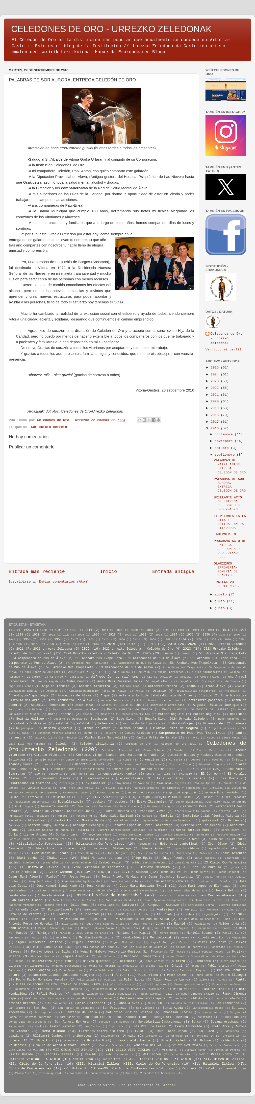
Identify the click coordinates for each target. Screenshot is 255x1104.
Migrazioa (239, 937)
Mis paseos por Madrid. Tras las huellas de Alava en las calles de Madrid (142, 947)
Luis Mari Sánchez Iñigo (105, 923)
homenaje (144, 843)
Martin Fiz (39, 937)
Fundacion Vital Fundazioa (29, 815)
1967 (136, 639)
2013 (66, 644)
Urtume (205, 1040)
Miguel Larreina (86, 942)
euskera (121, 802)
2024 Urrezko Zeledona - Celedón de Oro (98, 653)
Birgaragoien (25, 728)
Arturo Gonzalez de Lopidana (158, 700)
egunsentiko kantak (119, 774)
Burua (88, 733)
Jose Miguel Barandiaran (139, 890)
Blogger (169, 1085)
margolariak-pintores (215, 928)
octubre (223, 448)
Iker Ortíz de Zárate (50, 853)
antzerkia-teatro (162, 686)
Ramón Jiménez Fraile (197, 993)
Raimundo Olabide (85, 993)
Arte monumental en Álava (70, 700)
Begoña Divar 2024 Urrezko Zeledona (176, 719)
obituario (128, 961)
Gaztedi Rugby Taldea (46, 825)
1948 (12, 639)
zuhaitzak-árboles (104, 1073)
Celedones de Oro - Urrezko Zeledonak (226, 338)
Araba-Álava (215, 686)
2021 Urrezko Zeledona (52, 649)
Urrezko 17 (18, 1040)
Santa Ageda (173, 1008)
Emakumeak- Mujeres (171, 783)
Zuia (129, 1073)
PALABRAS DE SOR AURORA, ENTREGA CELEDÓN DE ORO (230, 485)
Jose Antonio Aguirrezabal (81, 881)
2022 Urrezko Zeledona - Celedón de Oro (137, 649)
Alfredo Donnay (105, 677)
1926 (95, 635)
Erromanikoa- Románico (222, 792)
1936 (206, 635)
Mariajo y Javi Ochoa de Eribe (83, 933)
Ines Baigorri (88, 853)
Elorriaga (66, 783)
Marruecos (16, 937)
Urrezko (129, 1036)
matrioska (63, 937)
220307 (186, 653)
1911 (196, 630)
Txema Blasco (52, 1031)
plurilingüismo (154, 984)
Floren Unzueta (116, 811)
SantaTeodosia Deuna (208, 1007)
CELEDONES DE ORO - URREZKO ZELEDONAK (111, 29)
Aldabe (235, 672)
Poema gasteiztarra (189, 984)
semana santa (212, 1012)
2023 (216, 381)
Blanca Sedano (132, 728)
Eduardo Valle (198, 769)
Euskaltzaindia (70, 802)
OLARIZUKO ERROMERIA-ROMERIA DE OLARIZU (226, 570)
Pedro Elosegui (233, 975)
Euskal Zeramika (234, 797)
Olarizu (178, 961)
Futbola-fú (84, 815)
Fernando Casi (194, 806)
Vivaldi (90, 1054)
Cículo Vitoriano (210, 750)
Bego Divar (126, 719)
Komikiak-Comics (135, 909)
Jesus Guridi (200, 872)
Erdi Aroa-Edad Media (77, 787)
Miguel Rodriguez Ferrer (170, 942)
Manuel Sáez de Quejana (140, 928)
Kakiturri (130, 905)
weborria (126, 1054)
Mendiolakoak (161, 937)
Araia (139, 690)
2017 (216, 422)
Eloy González (94, 783)
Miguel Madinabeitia (126, 942)
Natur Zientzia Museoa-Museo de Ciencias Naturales (206, 956)
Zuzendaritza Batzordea (158, 1073)
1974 (182, 639)
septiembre (226, 455)
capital (40, 737)
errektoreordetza (141, 792)
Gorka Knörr (230, 830)
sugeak (124, 1021)
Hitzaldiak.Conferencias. (100, 844)
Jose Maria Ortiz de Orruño (90, 890)
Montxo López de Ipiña (51, 952)
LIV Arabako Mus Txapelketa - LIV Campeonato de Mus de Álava (113, 919)
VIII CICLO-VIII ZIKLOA (128, 1050)
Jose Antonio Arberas (127, 881)
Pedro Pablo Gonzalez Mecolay (41, 979)
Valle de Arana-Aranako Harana (63, 1045)
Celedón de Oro (138, 743)
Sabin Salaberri (90, 1003)
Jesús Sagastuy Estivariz (171, 877)
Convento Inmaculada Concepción (90, 759)
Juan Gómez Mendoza (121, 900)
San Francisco (227, 1003)
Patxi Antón (114, 975)
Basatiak (107, 714)
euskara (99, 802)
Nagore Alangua (75, 956)
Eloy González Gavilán (132, 783)
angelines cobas (21, 686)
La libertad (89, 914)
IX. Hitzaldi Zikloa (39, 867)
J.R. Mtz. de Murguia (202, 867)
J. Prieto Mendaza (152, 867)
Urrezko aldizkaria (132, 1040)
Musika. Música (42, 956)
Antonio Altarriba (94, 686)
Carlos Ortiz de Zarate (156, 737)
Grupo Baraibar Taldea (136, 834)
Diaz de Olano (180, 764)
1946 (236, 634)
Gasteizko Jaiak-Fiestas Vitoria (210, 816)
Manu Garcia (19, 928)
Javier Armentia (22, 872)
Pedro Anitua (176, 975)
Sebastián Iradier (177, 1012)
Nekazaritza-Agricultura (53, 961)
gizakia (83, 830)
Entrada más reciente (37, 571)
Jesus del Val (171, 872)
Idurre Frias (152, 848)
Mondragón (218, 947)
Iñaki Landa (26, 858)
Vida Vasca (17, 1050)
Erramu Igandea (108, 792)
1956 (26, 639)
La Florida (60, 914)
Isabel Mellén (111, 862)
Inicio (108, 571)
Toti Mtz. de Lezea (148, 1026)
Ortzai (176, 966)
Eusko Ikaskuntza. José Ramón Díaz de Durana (211, 801)
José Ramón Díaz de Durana (186, 890)
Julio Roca (80, 905)
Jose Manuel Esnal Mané (56, 886)
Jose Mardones (98, 886)
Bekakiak (62, 723)
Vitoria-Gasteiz (59, 1054)
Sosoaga (104, 1021)
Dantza (62, 764)
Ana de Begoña (48, 681)
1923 (66, 634)
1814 (88, 630)
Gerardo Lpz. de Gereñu (201, 825)
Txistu (140, 1031)
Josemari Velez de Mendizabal (108, 895)
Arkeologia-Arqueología (28, 695)
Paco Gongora (39, 970)
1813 (73, 630)
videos (38, 1050)
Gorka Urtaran (67, 834)
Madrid (179, 924)
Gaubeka (14, 825)
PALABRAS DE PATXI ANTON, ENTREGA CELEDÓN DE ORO (230, 466)
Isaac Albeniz (53, 862)
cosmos (195, 759)
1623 (27, 630)
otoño (195, 965)
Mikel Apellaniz (212, 942)
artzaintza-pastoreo (205, 700)
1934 (173, 635)
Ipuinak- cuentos (21, 862)
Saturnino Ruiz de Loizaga (129, 1012)
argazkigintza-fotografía (196, 690)
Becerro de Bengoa (68, 718)
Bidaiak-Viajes (181, 723)
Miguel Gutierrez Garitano (39, 942)
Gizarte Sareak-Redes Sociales (121, 830)
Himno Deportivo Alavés (179, 839)
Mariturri (231, 933)
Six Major (67, 1017)
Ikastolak (16, 853)
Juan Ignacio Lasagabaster (165, 900)
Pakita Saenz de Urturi (140, 970)
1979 (213, 639)
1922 (52, 634)
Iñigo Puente (173, 858)
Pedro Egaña (204, 975)
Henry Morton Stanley (54, 839)
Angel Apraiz (190, 681)
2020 (216, 401)
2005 (50, 644)
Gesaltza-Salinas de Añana (48, 830)
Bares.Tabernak (61, 714)
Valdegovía (18, 1045)
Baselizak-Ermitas (136, 714)
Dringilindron (93, 769)
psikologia (157, 989)
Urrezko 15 (231, 1035)
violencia (169, 1050)
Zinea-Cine (23, 1073)
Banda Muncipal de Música (129, 709)
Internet (206, 853)
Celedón (62, 744)
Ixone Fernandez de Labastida (98, 867)
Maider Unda (229, 924)
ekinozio (185, 773)
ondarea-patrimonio (66, 965)
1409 (12, 630)
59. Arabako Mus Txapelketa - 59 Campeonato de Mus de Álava (99, 667)
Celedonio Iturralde (117, 750)
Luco (227, 919)
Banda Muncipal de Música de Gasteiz (195, 709)
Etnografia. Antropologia (102, 797)
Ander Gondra (77, 681)
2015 (96, 644)
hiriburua (216, 839)
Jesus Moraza (80, 877)
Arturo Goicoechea (114, 700)
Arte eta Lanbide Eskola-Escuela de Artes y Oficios (165, 695)
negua (19, 961)
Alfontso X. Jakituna (66, 676)
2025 (216, 367)
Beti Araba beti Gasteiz (141, 723)
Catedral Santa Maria (223, 737)
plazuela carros (122, 984)
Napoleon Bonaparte (140, 956)
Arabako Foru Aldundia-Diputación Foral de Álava (86, 690)
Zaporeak (189, 1068)
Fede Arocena (129, 806)
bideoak (240, 723)
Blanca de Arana (96, 728)
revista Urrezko (22, 1003)
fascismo (83, 806)
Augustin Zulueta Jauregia (216, 705)
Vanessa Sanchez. (112, 1045)
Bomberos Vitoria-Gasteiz (57, 733)
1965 (105, 639)
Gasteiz (166, 816)
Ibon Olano (217, 844)
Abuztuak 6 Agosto (85, 672)
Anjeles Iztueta (55, 686)
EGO (37, 773)
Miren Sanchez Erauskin (53, 947)
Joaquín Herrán (214, 876)
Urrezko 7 (45, 1040)
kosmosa (212, 909)
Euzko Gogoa (24, 806)
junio (221, 608)
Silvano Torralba (38, 1017)
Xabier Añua (83, 1059)
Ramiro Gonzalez (118, 993)
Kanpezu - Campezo (163, 905)
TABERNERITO (225, 534)
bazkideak (238, 714)
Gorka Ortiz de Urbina (28, 834)
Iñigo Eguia (142, 858)
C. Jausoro (109, 733)
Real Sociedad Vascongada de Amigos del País (60, 998)
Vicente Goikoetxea (225, 1045)
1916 (226, 630)
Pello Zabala (86, 979)
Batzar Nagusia (171, 714)
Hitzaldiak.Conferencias (40, 844)
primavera (22, 989)
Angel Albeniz (162, 681)
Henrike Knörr (19, 839)
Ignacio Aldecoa (186, 848)
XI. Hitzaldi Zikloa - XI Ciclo (160, 1059)
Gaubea (233, 820)
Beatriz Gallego (30, 719)
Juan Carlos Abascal (217, 895)
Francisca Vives (152, 811)
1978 (198, 639)
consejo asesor (45, 759)
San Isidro (17, 1007)
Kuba (230, 909)
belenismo (106, 723)
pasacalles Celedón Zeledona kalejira (61, 975)
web (108, 1054)
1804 (58, 630)
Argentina (232, 690)
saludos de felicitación (189, 1003)
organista (130, 965)
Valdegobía (230, 1040)
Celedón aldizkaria (97, 744)
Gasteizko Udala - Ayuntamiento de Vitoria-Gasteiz (154, 820)
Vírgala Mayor (195, 1050)
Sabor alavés (128, 1003)
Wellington (152, 1054)
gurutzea (202, 834)
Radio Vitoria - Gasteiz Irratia (201, 989)
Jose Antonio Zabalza (170, 881)
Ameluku (185, 676)
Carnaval (192, 737)
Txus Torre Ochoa (171, 1031)
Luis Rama (140, 923)
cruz (45, 764)
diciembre (225, 434)
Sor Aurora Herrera (49, 427)
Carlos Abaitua (65, 737)
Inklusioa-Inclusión (152, 853)
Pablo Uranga (218, 966)
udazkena (16, 1036)
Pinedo (222, 979)
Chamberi (180, 750)
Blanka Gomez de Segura (175, 728)
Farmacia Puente (54, 806)
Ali (149, 676)
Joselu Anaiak (53, 895)
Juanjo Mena (53, 905)
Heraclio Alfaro (93, 839)
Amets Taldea (210, 676)
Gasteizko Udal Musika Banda (79, 820)
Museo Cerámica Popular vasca (200, 951)
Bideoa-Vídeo (214, 723)
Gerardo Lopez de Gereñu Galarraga (143, 825)
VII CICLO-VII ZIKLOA (73, 1050)
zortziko (76, 1073)
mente (185, 937)
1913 (210, 630)
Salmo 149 (155, 1003)
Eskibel (14, 797)
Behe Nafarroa (228, 718)
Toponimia (116, 1026)
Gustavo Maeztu (228, 834)
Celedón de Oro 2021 (178, 743)
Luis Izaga (70, 923)
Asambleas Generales (48, 705)
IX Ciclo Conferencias (225, 862)
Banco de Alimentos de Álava (75, 709)
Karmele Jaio (27, 909)
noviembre (225, 441)
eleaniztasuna (132, 778)
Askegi (107, 705)
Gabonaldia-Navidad (116, 816)
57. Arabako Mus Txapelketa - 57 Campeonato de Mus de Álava (113, 663)
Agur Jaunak (121, 672)
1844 (105, 630)
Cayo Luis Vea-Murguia (27, 743)
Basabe (88, 714)
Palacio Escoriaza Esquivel (188, 970)
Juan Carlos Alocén (25, 900)
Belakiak (83, 723)
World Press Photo (216, 1054)
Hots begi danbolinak (179, 844)
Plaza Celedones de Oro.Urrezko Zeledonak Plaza (58, 984)
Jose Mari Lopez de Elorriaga (204, 886)
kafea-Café (106, 905)
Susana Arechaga (225, 1022)
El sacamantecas (95, 778)
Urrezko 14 (205, 1035)
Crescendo (216, 759)
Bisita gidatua (58, 728)
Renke (108, 998)
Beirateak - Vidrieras (28, 723)
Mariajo (43, 933)
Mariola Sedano (200, 933)
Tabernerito (17, 1026)
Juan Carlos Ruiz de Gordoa (74, 900)
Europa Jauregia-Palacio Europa (166, 797)
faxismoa (105, 806)
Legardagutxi (212, 914)
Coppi (127, 759)
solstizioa (230, 1017)
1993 (242, 639)
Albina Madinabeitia (207, 672)
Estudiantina (60, 797)
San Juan (41, 1008)
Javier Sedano (135, 872)
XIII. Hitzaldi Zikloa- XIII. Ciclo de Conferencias (127, 1064)
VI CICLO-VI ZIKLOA (187, 1045)
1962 (74, 639)
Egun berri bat (82, 773)
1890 (166, 630)
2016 (216, 428)
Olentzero (203, 961)
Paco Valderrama (102, 970)
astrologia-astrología (167, 705)
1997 (19, 644)
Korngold (191, 909)
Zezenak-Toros (236, 1068)
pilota (204, 979)
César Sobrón (153, 750)
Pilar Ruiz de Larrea (171, 979)
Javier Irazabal (98, 872)
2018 (216, 415)
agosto (222, 594)
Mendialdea (132, 937)
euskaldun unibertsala (32, 801)
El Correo (209, 774)
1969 (167, 639)
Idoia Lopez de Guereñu (56, 848)
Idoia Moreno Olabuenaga (109, 848)
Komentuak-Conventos (98, 909)
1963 (90, 639)
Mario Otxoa (169, 933)
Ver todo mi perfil (223, 349)
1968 (153, 639)
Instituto (184, 853)
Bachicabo (16, 709)
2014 (81, 644)
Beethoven (99, 719)
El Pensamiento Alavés (50, 778)
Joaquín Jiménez (40, 881)
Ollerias (15, 965)
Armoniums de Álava (74, 695)
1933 (158, 634)
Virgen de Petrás (227, 1050)
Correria (175, 759)
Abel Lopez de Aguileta (42, 672)
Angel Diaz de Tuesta (224, 681)
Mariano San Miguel (133, 933)
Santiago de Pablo (81, 1012)
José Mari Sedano (48, 890)
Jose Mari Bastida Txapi (143, 886)
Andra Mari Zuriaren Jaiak (119, 681)
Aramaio (159, 691)
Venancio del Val (148, 1045)
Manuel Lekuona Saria (97, 928)
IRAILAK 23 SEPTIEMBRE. (227, 584)
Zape (170, 1068)
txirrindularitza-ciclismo (101, 1031)
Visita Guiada (21, 1054)
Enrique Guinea (39, 787)
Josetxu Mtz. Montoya (173, 895)
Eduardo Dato (121, 769)
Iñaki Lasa (57, 858)
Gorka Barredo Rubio (193, 830)
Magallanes (202, 923)
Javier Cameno (59, 872)
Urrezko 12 (154, 1035)
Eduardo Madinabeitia (157, 769)
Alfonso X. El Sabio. (25, 676)
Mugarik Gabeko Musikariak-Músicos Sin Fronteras (123, 952)
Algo (135, 676)
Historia (239, 839)
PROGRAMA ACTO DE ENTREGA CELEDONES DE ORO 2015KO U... (230, 549)
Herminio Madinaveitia (134, 839)
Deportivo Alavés (89, 764)
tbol (38, 1026)
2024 (216, 374)
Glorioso (160, 830)
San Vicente (145, 1007)
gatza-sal (210, 820)
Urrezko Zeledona (175, 1040)
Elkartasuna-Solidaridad (29, 783)
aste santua (131, 705)
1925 (80, 634)
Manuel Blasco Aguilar (55, 928)
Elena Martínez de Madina (179, 778)
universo (107, 1035)
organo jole (154, 965)
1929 (128, 634)
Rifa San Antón (56, 1003)
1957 (43, 639)
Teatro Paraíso (62, 1026)
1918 (19, 635)
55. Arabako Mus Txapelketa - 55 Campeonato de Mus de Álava (127, 658)
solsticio (205, 1017)
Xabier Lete (111, 1059)
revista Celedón (227, 998)
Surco (196, 1022)
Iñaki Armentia (233, 853)
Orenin (110, 965)
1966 (121, 639)
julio (221, 601)
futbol (62, 815)
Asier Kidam (85, 705)
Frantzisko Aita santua (192, 811)
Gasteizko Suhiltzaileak (27, 820)
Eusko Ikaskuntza (151, 802)
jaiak (235, 867)
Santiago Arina (45, 1012)
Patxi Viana (148, 975)
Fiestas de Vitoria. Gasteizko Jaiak (62, 811)
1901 (181, 630)
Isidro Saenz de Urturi (149, 862)
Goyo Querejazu (99, 834)
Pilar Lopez (134, 979)
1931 (142, 635)
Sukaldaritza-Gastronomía (159, 1022)
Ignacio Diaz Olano (224, 848)
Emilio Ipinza (204, 783)
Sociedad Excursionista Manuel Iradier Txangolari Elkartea (135, 1017)
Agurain (144, 672)
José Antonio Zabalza (214, 881)
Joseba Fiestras (21, 895)
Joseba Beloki (227, 890)
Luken (160, 924)
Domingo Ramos (64, 769)
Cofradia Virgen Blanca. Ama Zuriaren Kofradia (117, 755)
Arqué (105, 695)
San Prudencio (115, 1008)
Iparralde (232, 858)
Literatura (38, 919)
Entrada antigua (173, 571)
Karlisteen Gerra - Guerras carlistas (217, 905)
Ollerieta (37, 965)
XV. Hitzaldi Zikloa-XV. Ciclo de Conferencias (109, 1068)
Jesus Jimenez (229, 872)
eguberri (55, 773)
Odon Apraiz (155, 961)
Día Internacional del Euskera (137, 764)
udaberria (232, 1031)
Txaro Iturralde (188, 1026)
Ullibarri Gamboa (48, 1036)
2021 (216, 395)
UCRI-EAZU (206, 1031)
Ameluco (166, 676)
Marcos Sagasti (178, 928)
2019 (216, 408)
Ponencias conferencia (229, 984)
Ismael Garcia (185, 862)
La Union (164, 914)
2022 (216, 388)
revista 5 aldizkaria (191, 998)
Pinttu (240, 979)
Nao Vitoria (106, 956)
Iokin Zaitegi (205, 858)
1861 (119, 630)
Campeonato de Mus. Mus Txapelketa (192, 733)
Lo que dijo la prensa (197, 919)
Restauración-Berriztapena (142, 998)
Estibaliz (35, 797)
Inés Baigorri (118, 853)
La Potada (141, 914)
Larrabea (187, 914)
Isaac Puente (81, 862)
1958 (58, 639)
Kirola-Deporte (60, 909)
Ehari (150, 773)
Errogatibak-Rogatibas (180, 792)
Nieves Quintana (96, 961)
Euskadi (208, 797)
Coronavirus (150, 759)
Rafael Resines (49, 994)
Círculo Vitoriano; (50, 755)
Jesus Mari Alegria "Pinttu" (34, 877)
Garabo (147, 815)
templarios (93, 1026)
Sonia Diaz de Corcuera (27, 1021)
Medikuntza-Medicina (96, 937)
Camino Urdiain (137, 733)
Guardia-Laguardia (174, 834)
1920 (35, 635)
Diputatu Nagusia (212, 764)
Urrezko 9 (95, 1040)
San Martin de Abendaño (76, 1007)
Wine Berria (181, 1054)
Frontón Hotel (229, 811)
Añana (191, 686)
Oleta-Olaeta (230, 961)
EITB (167, 773)
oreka (93, 965)
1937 (222, 634)
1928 (112, 635)
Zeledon (211, 1068)
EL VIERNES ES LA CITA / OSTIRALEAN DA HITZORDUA (230, 522)
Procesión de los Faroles (60, 989)
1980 (228, 639)
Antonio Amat (129, 686)
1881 (149, 630)
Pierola (110, 979)
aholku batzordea (170, 672)
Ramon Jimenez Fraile (156, 993)
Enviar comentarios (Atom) (64, 582)
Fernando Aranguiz (161, 806)
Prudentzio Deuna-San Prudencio (116, 989)
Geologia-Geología (88, 825)
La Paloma (116, 914)
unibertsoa (82, 1036)
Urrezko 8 (70, 1040)
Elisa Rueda (227, 778)
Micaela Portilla (210, 937)
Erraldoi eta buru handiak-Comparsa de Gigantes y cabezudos (151, 787)
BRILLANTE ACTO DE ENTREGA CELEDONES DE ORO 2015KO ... (230, 504)
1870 (134, 630)
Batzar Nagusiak (207, 714)
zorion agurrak (50, 1073)
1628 (43, 630)
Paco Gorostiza (70, 970)
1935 (190, 635)
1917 (242, 630)
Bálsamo (37, 709)
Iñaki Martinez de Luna (101, 858)
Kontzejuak (165, 909)
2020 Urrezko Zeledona (227, 644)
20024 (35, 644)
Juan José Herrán (208, 900)
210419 (168, 653)
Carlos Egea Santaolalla (106, 737)
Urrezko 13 (179, 1035)
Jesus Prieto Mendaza (119, 877)
